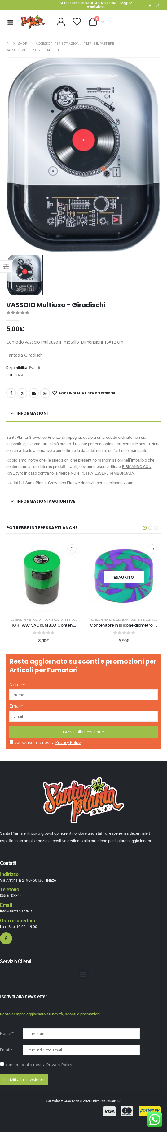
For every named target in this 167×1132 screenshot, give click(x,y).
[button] (144, 528)
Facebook (11, 393)
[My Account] (61, 22)
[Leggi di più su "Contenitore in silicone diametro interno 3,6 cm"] (152, 549)
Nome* (17, 684)
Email (34, 393)
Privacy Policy (68, 742)
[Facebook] (150, 5)
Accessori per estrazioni (27, 620)
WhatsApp (157, 5)
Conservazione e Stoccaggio (65, 620)
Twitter (22, 393)
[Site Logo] (32, 22)
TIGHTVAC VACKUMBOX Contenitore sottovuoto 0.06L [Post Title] (63, 625)
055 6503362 (11, 895)
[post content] (44, 577)
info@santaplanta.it (16, 911)
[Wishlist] (76, 22)
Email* (16, 706)
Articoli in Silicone (139, 620)
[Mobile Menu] (10, 22)
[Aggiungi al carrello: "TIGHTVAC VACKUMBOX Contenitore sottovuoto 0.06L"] (72, 549)
